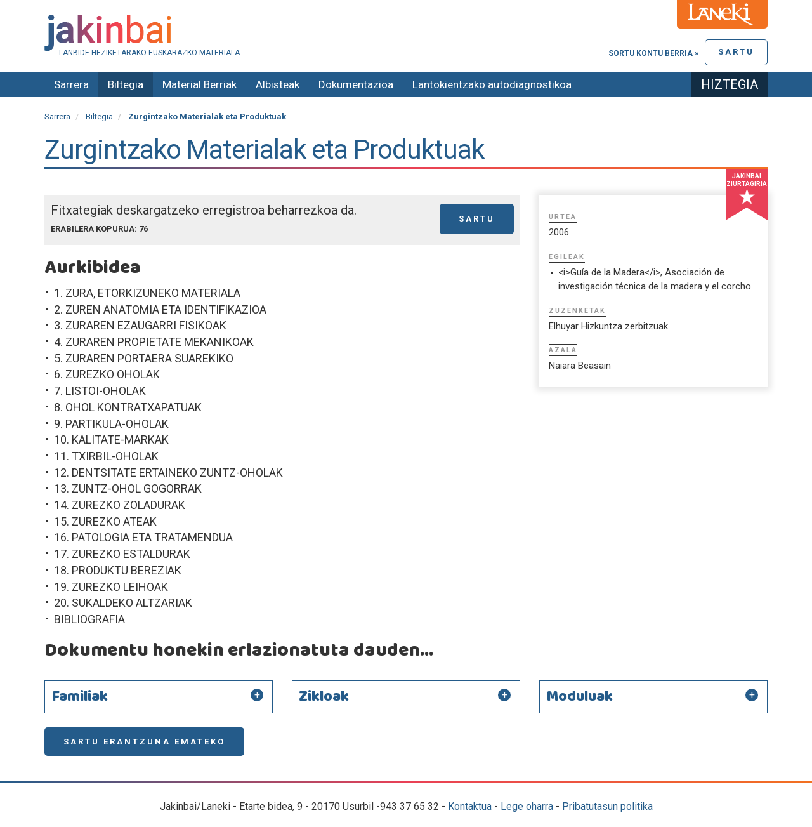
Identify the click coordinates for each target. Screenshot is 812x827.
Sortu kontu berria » (653, 53)
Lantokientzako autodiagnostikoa (492, 84)
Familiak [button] (79, 697)
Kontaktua (470, 806)
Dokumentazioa (355, 84)
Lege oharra (527, 806)
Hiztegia (729, 84)
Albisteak (277, 84)
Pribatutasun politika (607, 806)
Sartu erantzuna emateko (144, 741)
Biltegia (125, 84)
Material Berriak (199, 84)
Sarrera (71, 84)
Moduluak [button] (579, 697)
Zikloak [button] (324, 697)
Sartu (736, 51)
